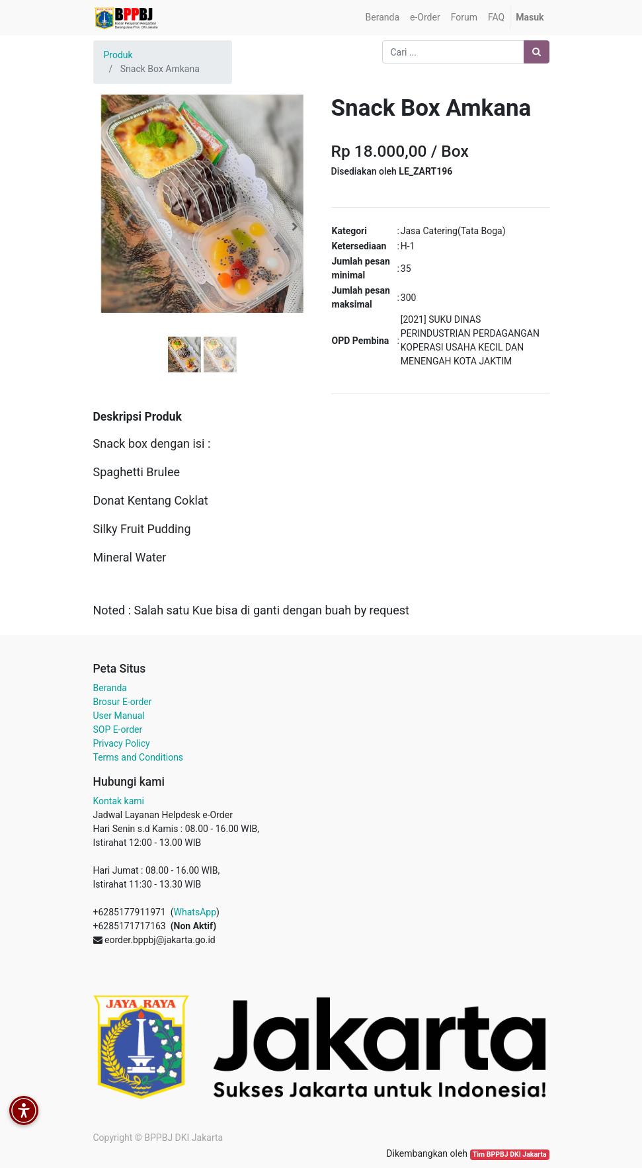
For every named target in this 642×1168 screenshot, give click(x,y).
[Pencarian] (536, 51)
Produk (118, 55)
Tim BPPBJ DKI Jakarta (510, 1154)
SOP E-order (118, 729)
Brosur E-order (122, 701)
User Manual (119, 715)
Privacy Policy (121, 743)
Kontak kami (118, 801)
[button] (109, 227)
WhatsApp (195, 912)
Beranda (110, 688)
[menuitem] (382, 17)
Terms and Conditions (138, 757)
